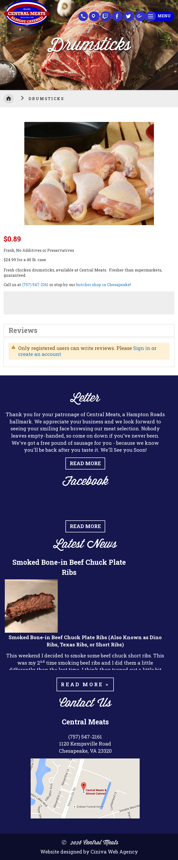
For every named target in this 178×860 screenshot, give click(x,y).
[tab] (89, 330)
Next (174, 44)
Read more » (85, 684)
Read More (85, 463)
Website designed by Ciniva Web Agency (89, 851)
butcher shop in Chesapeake (103, 284)
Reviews (23, 330)
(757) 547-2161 (35, 284)
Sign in (141, 348)
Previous (3, 44)
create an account (39, 354)
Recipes (105, 16)
